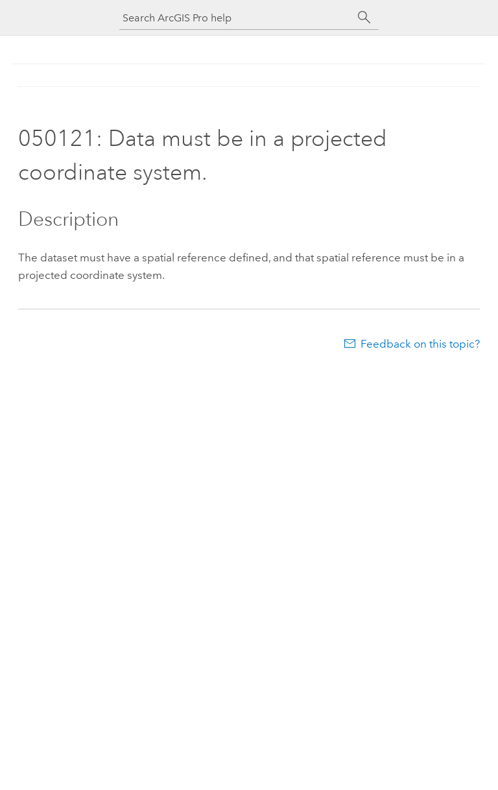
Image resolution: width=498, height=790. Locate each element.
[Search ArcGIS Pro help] (236, 17)
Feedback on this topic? (420, 343)
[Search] (364, 17)
